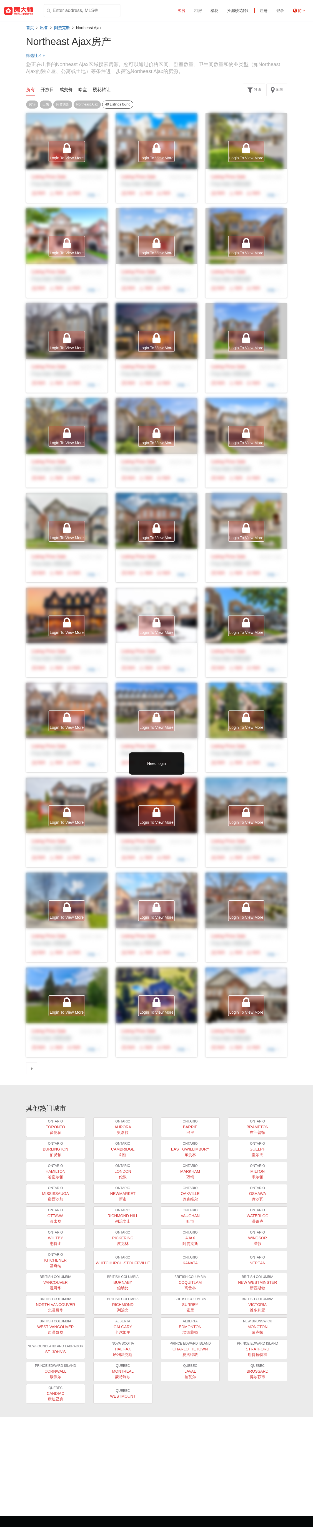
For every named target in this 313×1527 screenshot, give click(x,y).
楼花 (214, 10)
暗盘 (82, 89)
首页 (30, 28)
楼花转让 (102, 89)
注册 (263, 10)
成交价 (66, 89)
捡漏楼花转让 (239, 10)
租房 (198, 10)
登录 (280, 10)
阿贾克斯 (62, 28)
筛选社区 (35, 55)
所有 (30, 89)
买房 (181, 10)
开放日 (47, 89)
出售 (44, 28)
